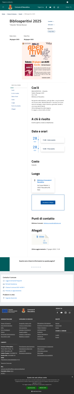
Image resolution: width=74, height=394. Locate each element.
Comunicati (58, 326)
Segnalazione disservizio (25, 349)
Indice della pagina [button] (16, 85)
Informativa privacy (42, 351)
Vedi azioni (51, 25)
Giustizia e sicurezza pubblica (45, 325)
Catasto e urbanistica (24, 334)
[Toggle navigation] (3, 7)
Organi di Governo (6, 323)
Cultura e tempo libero (25, 326)
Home (3, 14)
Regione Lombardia (7, 2)
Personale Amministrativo (8, 334)
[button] (37, 391)
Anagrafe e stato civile (25, 323)
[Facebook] (45, 7)
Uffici (2, 328)
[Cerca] (71, 7)
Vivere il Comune (12, 14)
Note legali (40, 353)
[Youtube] (49, 7)
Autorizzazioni (41, 339)
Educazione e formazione (44, 323)
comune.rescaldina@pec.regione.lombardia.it (13, 369)
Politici (3, 332)
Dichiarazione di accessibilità (45, 355)
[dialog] (37, 384)
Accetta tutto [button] (31, 388)
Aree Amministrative (6, 326)
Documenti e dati (5, 337)
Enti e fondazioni (5, 330)
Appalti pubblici (23, 332)
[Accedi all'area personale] (67, 2)
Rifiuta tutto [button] (43, 388)
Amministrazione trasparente (45, 346)
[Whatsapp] (57, 7)
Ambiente (40, 332)
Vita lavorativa (23, 328)
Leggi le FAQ (22, 351)
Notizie (57, 323)
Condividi (51, 21)
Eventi (20, 14)
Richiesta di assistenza (25, 353)
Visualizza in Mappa (48, 202)
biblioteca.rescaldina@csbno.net (52, 223)
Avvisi (57, 328)
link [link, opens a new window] (50, 384)
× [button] (72, 377)
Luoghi (57, 335)
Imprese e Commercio (25, 330)
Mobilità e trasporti (24, 337)
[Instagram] (53, 7)
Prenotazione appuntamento (26, 346)
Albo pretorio (40, 349)
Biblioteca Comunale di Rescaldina (44, 181)
